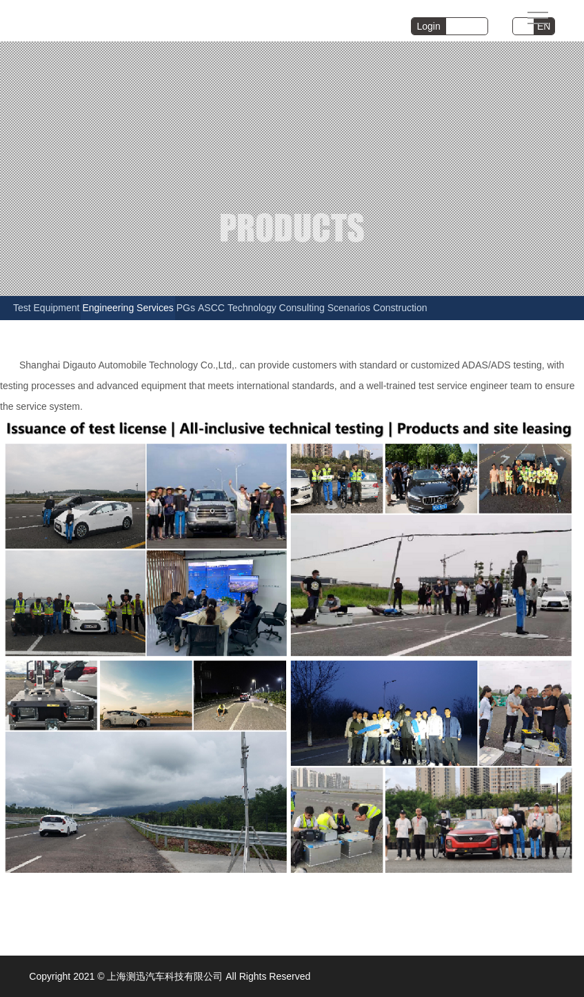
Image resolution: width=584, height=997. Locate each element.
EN (543, 26)
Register (467, 26)
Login (429, 26)
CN (523, 26)
